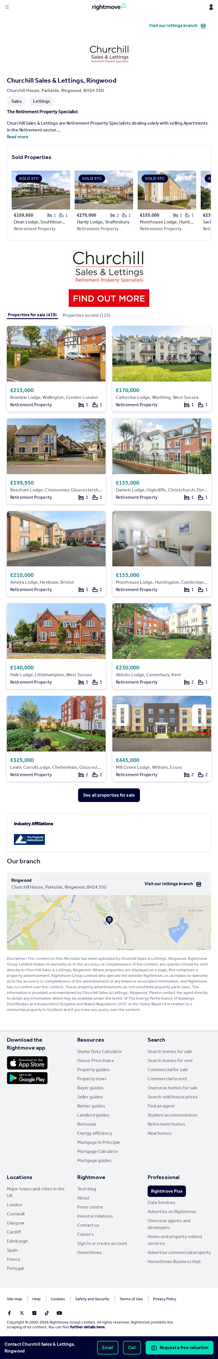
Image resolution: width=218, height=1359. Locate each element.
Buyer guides (90, 1087)
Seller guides (90, 1097)
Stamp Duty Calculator (99, 1051)
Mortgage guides (94, 1160)
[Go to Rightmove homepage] (109, 7)
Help (36, 1299)
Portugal (15, 1268)
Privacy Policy (164, 1299)
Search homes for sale (170, 1051)
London (14, 1204)
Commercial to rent (167, 1078)
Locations (19, 1177)
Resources (90, 1039)
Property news (92, 1078)
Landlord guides (93, 1115)
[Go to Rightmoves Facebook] (9, 1313)
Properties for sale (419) (32, 314)
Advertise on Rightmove (172, 1211)
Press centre (90, 1207)
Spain (12, 1250)
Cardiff (14, 1232)
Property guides (93, 1069)
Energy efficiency (94, 1133)
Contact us (88, 1225)
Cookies (58, 1299)
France (13, 1259)
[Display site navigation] (7, 7)
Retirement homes (167, 1124)
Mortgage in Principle (98, 1142)
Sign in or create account (102, 1243)
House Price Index (95, 1060)
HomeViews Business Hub (174, 1261)
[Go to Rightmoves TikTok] (46, 1313)
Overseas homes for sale (173, 1087)
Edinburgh (17, 1241)
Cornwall (15, 1213)
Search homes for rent (170, 1060)
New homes (160, 1133)
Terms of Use (131, 1299)
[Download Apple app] (27, 1063)
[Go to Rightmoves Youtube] (59, 1313)
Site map (14, 1299)
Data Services (161, 1202)
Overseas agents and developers (169, 1224)
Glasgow (15, 1223)
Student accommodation (173, 1115)
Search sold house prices (173, 1097)
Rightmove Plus (167, 1191)
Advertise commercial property (179, 1252)
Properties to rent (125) (86, 315)
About (83, 1198)
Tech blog (86, 1189)
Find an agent (161, 1106)
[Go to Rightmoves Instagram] (34, 1313)
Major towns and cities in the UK (36, 1192)
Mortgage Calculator (97, 1151)
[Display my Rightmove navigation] (211, 7)
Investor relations (95, 1216)
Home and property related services (175, 1240)
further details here (87, 1327)
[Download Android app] (27, 1079)
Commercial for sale (168, 1069)
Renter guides (91, 1106)
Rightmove (91, 1177)
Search (156, 1039)
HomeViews (89, 1252)
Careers (85, 1234)
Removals (87, 1124)
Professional (164, 1177)
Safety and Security (92, 1299)
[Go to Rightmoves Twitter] (21, 1313)
